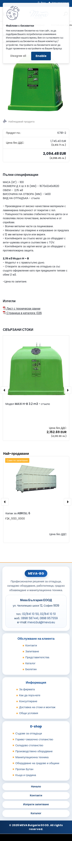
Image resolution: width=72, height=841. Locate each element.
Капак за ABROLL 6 (17, 513)
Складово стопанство (29, 745)
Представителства (37, 657)
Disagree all (18, 56)
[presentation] (4, 390)
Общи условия (28, 713)
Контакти (31, 645)
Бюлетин (31, 669)
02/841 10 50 (30, 614)
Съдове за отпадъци (28, 733)
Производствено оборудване (34, 751)
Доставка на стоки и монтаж (37, 707)
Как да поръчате (29, 695)
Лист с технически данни (21, 308)
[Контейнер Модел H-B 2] (36, 80)
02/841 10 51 (48, 614)
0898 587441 (29, 618)
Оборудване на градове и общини (37, 763)
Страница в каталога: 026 (22, 313)
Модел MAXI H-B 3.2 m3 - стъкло (27, 404)
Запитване (32, 651)
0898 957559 (49, 618)
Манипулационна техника (32, 757)
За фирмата (27, 689)
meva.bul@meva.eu (41, 622)
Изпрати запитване (36, 804)
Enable (41, 56)
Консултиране (28, 701)
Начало (36, 786)
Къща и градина (25, 775)
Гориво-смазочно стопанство (34, 739)
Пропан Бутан (24, 769)
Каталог (30, 663)
